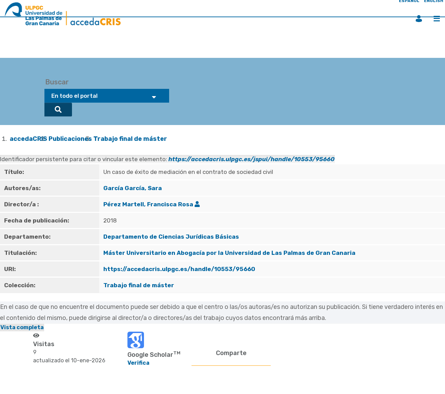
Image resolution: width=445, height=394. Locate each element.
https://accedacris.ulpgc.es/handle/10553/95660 (179, 269)
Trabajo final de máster (130, 139)
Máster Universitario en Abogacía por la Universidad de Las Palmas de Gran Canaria (229, 252)
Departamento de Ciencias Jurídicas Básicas (171, 236)
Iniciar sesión (419, 18)
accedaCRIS (28, 139)
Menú (437, 18)
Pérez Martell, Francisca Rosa (148, 204)
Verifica (138, 363)
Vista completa (22, 327)
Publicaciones (70, 139)
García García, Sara (132, 188)
